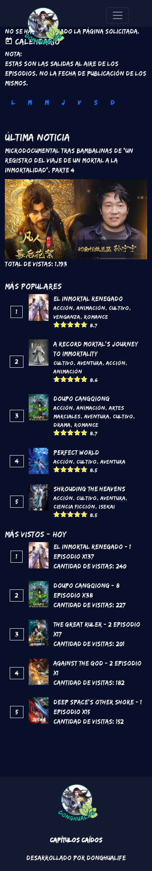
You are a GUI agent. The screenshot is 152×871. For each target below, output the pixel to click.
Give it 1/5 (56, 324)
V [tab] (79, 102)
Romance (96, 317)
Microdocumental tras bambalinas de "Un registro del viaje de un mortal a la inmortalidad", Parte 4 (69, 160)
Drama (61, 425)
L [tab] (13, 102)
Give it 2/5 (63, 324)
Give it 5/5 (84, 324)
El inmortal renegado (88, 298)
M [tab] (29, 102)
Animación (90, 308)
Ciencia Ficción (74, 506)
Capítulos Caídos (76, 840)
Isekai (107, 506)
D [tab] (112, 102)
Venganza (66, 317)
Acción (63, 308)
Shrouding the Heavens (89, 488)
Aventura (89, 363)
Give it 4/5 (77, 324)
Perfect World (76, 452)
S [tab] (95, 102)
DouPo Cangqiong (81, 398)
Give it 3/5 (70, 324)
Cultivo (119, 308)
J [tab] (63, 102)
